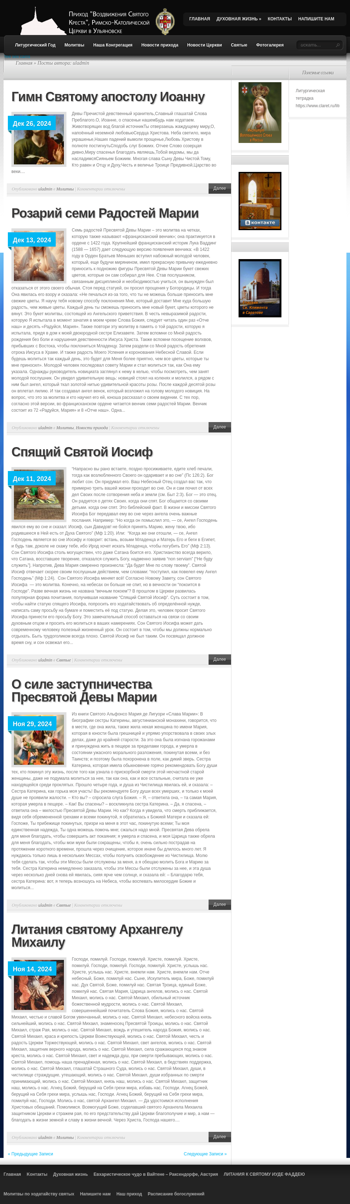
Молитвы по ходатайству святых (39, 1193)
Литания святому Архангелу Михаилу (96, 936)
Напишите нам (95, 1193)
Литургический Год (35, 45)
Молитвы (74, 45)
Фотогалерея (270, 45)
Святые (239, 45)
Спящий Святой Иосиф (81, 452)
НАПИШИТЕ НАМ (316, 18)
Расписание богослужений (176, 1193)
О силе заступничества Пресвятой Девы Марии (84, 690)
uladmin (45, 189)
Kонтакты (37, 1174)
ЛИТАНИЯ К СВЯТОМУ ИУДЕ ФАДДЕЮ (264, 1174)
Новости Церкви (204, 45)
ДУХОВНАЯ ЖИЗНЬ (238, 18)
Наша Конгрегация (112, 45)
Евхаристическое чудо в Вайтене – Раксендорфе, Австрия (156, 1174)
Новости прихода (159, 45)
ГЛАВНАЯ (199, 18)
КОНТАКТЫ (280, 18)
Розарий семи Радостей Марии (105, 213)
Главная (24, 63)
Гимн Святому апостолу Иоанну (108, 96)
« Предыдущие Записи (30, 1153)
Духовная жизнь (70, 1174)
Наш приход (129, 1193)
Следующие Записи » (205, 1153)
